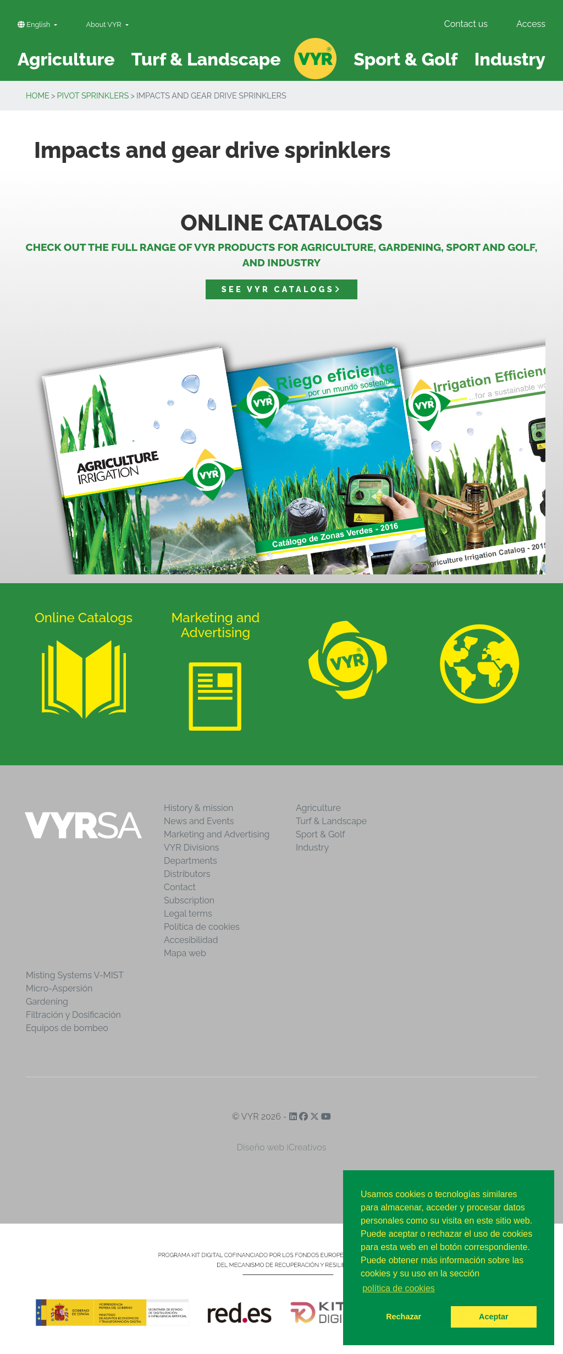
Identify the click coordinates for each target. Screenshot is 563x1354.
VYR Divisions (191, 847)
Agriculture (318, 808)
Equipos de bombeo (67, 1028)
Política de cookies (202, 927)
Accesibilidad (191, 940)
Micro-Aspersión (59, 988)
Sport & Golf (320, 834)
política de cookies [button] (398, 1288)
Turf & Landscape (331, 821)
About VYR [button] (104, 24)
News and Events (199, 821)
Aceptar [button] (494, 1316)
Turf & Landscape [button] (206, 59)
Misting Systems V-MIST (75, 975)
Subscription (189, 900)
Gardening (47, 1001)
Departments (190, 861)
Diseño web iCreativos (282, 1147)
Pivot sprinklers (93, 95)
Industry (312, 847)
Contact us (466, 24)
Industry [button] (509, 59)
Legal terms (188, 913)
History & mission (198, 808)
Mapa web (185, 953)
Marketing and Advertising (216, 834)
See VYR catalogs (281, 289)
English (35, 24)
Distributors (187, 874)
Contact (180, 887)
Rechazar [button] (403, 1316)
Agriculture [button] (66, 59)
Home (37, 95)
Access (530, 24)
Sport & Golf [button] (405, 59)
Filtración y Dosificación (73, 1015)
